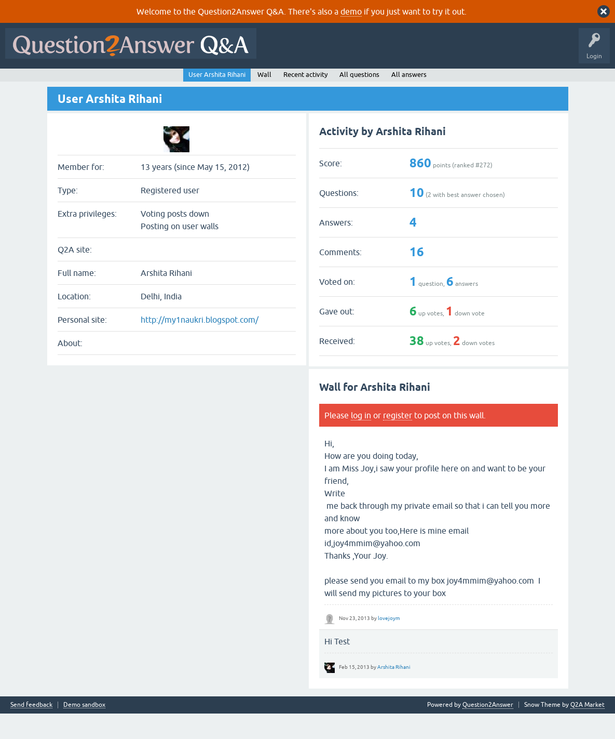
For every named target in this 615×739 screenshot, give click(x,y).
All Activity (26, 81)
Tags (183, 81)
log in (361, 440)
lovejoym (389, 643)
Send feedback (31, 730)
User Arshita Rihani (216, 99)
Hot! (104, 81)
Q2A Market (587, 730)
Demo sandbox (84, 730)
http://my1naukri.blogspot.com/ (199, 345)
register (397, 440)
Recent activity (305, 99)
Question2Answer (487, 730)
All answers (409, 99)
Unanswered (143, 81)
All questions (359, 99)
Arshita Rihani (394, 692)
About (328, 81)
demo (351, 11)
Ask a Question (259, 81)
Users (216, 81)
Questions (68, 81)
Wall (264, 99)
